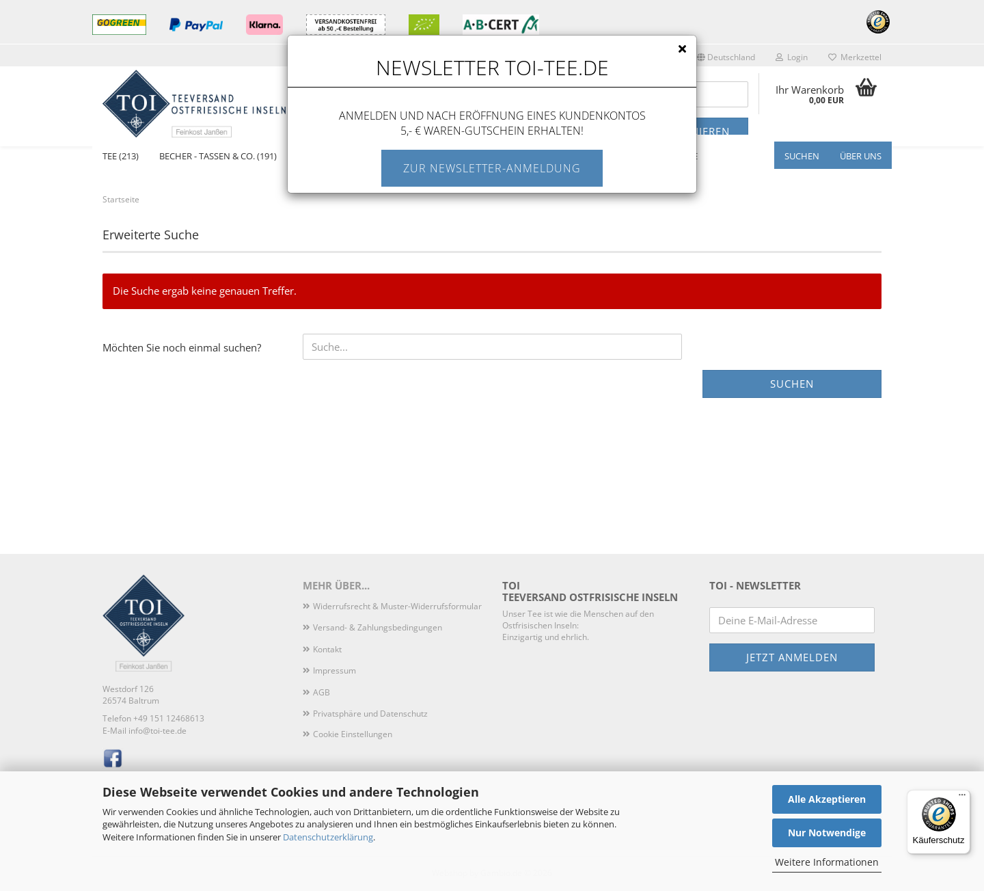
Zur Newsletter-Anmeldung (492, 168)
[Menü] (962, 798)
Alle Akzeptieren (827, 799)
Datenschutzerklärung (328, 837)
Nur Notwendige (827, 832)
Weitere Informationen (827, 861)
